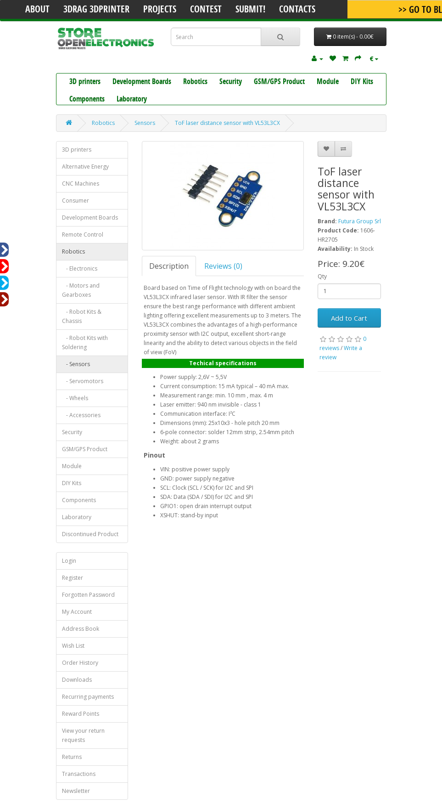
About (37, 10)
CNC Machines (80, 183)
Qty (322, 276)
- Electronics (79, 268)
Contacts (297, 10)
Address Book (80, 629)
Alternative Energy (85, 166)
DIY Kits (362, 82)
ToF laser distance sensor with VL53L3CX (227, 123)
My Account (77, 612)
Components (87, 99)
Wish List (73, 646)
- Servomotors (82, 381)
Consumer (75, 200)
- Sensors (76, 364)
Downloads (77, 680)
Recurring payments (88, 697)
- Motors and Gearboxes (81, 290)
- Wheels (75, 398)
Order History (80, 663)
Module (328, 82)
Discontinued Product (90, 534)
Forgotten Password (88, 595)
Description (169, 266)
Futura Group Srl (359, 221)
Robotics (195, 82)
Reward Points (80, 714)
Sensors (144, 123)
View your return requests (83, 735)
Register (72, 578)
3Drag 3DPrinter (96, 10)
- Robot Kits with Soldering (85, 342)
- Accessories (81, 415)
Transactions (78, 774)
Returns (72, 757)
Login (69, 561)
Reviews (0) (223, 266)
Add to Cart (349, 317)
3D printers (85, 82)
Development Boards (141, 82)
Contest (206, 10)
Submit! (250, 10)
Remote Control (82, 234)
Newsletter (76, 791)
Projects (159, 10)
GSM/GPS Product (279, 82)
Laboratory (132, 99)
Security (230, 82)
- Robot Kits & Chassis (81, 316)
